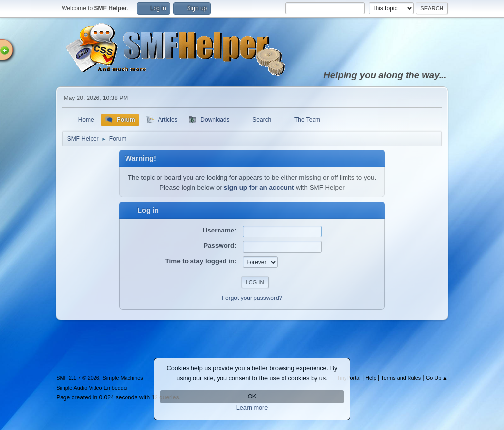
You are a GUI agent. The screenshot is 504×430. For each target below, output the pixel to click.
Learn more (252, 407)
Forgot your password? (252, 298)
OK (252, 396)
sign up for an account (259, 187)
